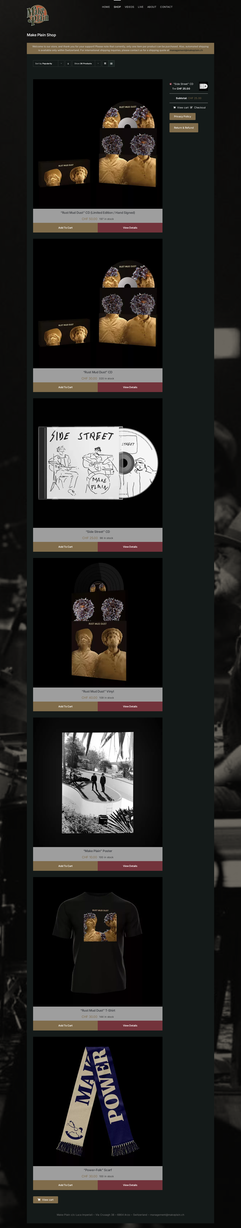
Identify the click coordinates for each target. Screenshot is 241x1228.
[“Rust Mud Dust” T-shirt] (97, 879)
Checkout (200, 107)
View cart (183, 107)
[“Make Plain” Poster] (97, 719)
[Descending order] (68, 63)
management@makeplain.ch (186, 50)
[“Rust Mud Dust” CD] (97, 240)
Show (83, 63)
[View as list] (111, 63)
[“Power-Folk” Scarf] (97, 1038)
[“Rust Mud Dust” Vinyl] (97, 560)
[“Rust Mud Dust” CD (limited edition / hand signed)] (97, 81)
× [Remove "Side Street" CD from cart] (170, 84)
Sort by (43, 63)
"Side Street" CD (183, 83)
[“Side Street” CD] (97, 400)
